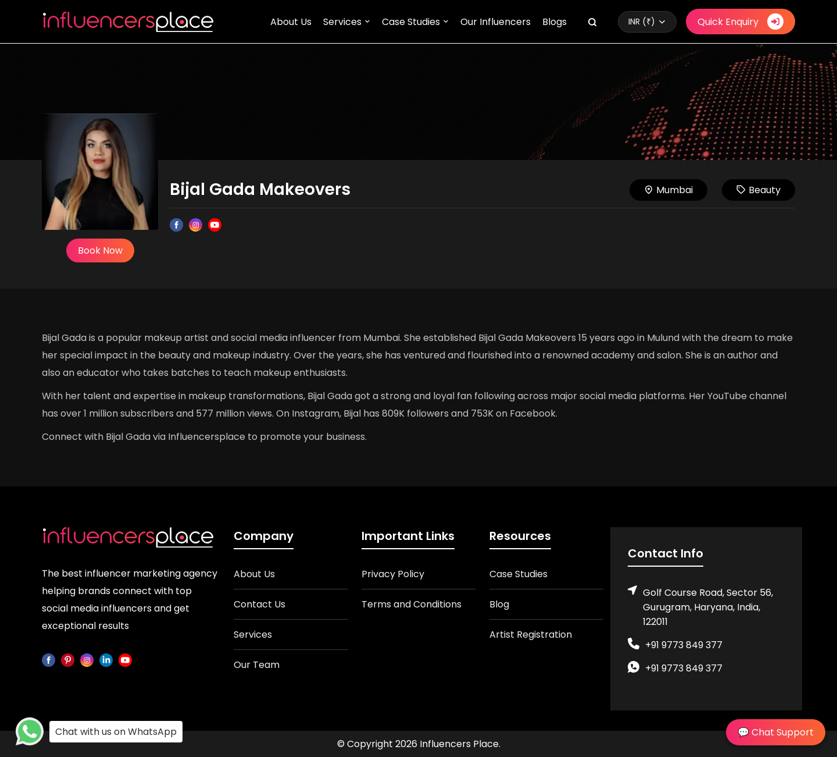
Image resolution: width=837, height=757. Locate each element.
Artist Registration (530, 634)
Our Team (257, 664)
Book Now (100, 250)
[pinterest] (67, 659)
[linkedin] (106, 659)
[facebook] (48, 659)
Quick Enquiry (741, 21)
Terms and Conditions (412, 604)
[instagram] (87, 659)
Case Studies (411, 22)
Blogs (554, 22)
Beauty (758, 190)
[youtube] (125, 659)
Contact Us (259, 604)
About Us (291, 22)
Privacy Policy (393, 574)
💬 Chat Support (776, 732)
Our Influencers (495, 22)
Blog (499, 604)
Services (342, 22)
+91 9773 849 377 (683, 645)
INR (641, 21)
